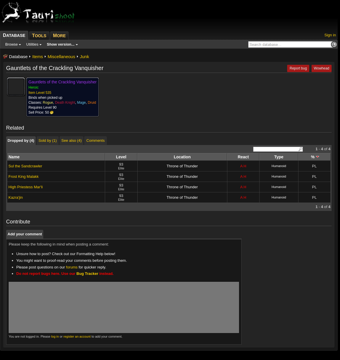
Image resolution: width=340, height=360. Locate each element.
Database (18, 56)
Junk (84, 56)
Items (37, 56)
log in (55, 336)
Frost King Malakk (23, 176)
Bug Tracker (87, 273)
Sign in (330, 35)
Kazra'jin (15, 197)
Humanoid (278, 166)
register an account (77, 336)
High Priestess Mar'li (25, 187)
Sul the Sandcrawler (25, 166)
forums (72, 267)
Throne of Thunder (182, 166)
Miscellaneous (61, 56)
